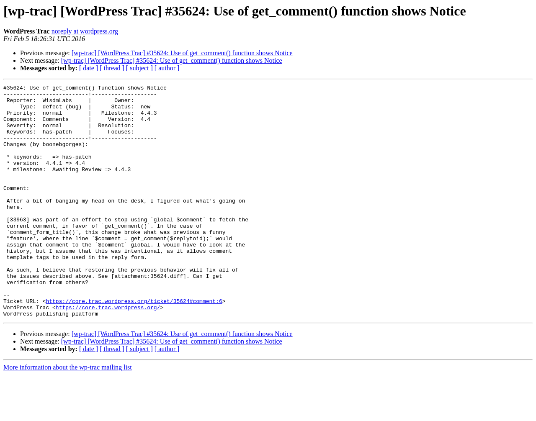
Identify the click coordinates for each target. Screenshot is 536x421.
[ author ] (167, 68)
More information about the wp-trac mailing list (67, 413)
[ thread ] (112, 68)
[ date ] (88, 68)
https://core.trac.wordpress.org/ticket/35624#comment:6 (134, 345)
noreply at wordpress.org (85, 31)
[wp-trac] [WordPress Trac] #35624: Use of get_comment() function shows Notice (182, 52)
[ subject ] (139, 68)
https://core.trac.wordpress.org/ (108, 352)
